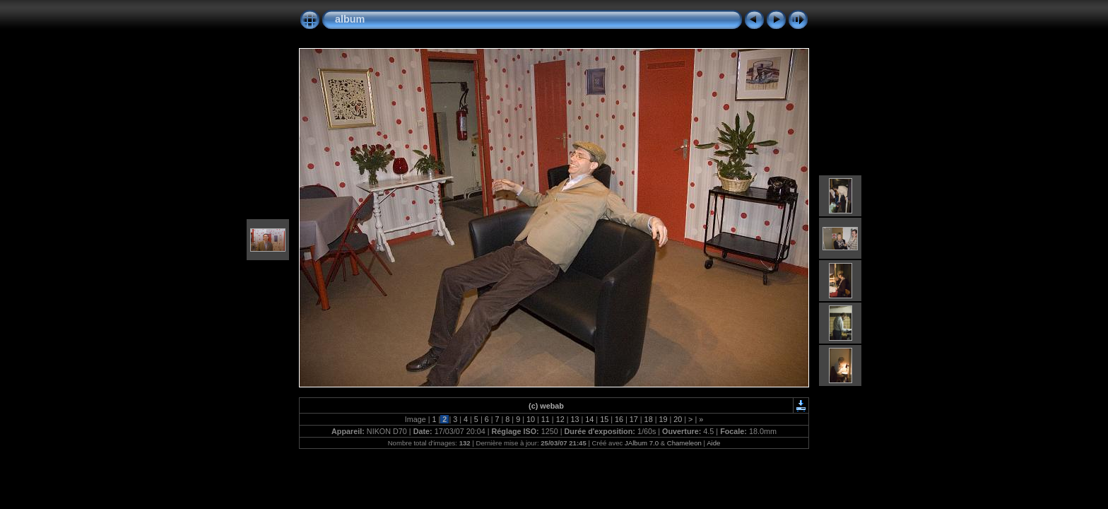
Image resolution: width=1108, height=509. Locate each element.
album (350, 19)
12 (560, 419)
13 (574, 419)
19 (662, 419)
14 (589, 419)
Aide (713, 443)
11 (545, 419)
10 (530, 419)
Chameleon (684, 443)
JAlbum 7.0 (642, 443)
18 (648, 419)
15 (604, 419)
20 (677, 419)
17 (633, 419)
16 (619, 419)
